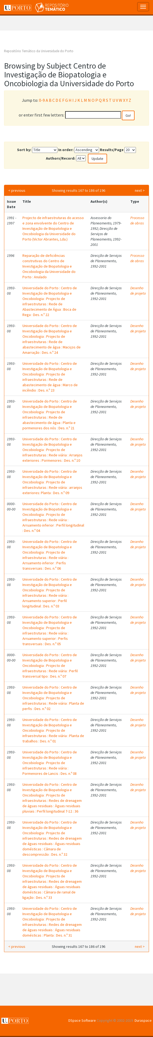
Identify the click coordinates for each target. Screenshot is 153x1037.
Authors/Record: (60, 158)
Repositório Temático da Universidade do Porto (38, 51)
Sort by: (24, 149)
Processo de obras (137, 220)
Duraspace (143, 1020)
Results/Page (112, 149)
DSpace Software (82, 1020)
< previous (16, 190)
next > (140, 190)
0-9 (42, 100)
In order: (65, 149)
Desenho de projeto (138, 290)
